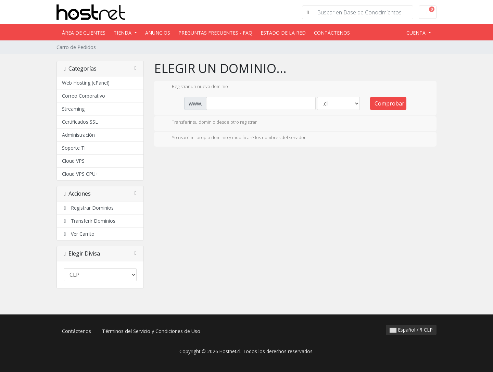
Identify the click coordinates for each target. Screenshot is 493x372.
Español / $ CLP (411, 329)
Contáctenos (332, 32)
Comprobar (389, 103)
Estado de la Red (283, 32)
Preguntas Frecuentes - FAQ (215, 32)
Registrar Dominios (88, 207)
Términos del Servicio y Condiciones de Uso (151, 331)
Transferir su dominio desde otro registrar (209, 122)
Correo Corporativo (83, 95)
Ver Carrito (78, 234)
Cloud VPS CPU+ (80, 174)
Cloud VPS (73, 161)
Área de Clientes (83, 32)
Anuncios (157, 32)
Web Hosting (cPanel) (86, 82)
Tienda (123, 32)
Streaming (73, 109)
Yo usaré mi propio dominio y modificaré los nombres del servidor (233, 138)
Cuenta (416, 32)
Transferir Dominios (88, 221)
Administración (78, 135)
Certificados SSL (80, 122)
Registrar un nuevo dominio (194, 87)
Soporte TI (74, 148)
